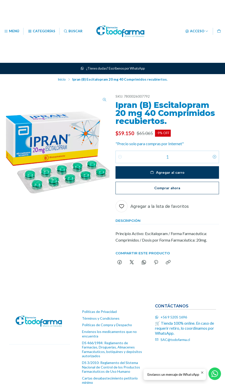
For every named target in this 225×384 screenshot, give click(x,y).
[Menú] (11, 31)
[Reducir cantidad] (120, 158)
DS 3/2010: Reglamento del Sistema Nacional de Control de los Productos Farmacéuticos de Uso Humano (111, 366)
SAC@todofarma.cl (172, 339)
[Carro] (219, 31)
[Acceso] (197, 31)
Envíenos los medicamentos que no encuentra (109, 333)
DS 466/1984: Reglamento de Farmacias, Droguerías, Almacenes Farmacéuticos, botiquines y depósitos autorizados (112, 349)
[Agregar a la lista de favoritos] (152, 207)
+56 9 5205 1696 (171, 317)
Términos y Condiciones (101, 318)
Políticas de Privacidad (99, 311)
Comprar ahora (167, 188)
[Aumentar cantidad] (214, 158)
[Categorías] (41, 31)
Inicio (62, 79)
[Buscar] (73, 31)
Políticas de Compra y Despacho (107, 325)
